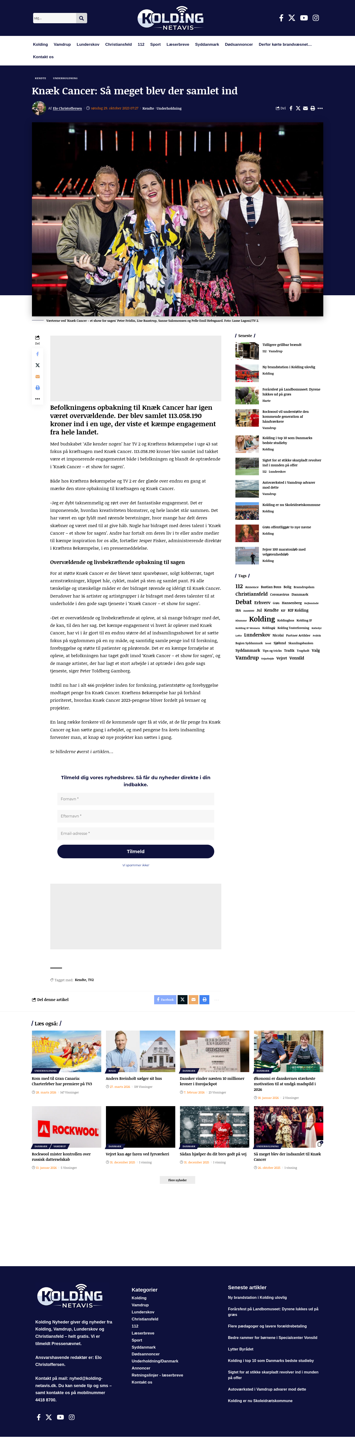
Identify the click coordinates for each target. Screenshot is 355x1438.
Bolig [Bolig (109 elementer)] (287, 587)
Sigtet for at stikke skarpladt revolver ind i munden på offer (291, 463)
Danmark (189, 1072)
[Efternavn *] (136, 816)
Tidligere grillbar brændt (281, 345)
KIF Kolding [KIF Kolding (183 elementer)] (298, 610)
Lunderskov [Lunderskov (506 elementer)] (257, 635)
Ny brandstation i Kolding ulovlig (288, 367)
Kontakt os (43, 57)
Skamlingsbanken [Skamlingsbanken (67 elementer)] (300, 643)
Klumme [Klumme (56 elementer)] (241, 620)
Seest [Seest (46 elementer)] (268, 643)
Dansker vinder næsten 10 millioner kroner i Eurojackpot (212, 1082)
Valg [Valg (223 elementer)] (316, 650)
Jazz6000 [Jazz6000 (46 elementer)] (248, 611)
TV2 (91, 980)
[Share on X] (298, 108)
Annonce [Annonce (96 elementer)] (252, 587)
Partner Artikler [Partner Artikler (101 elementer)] (298, 635)
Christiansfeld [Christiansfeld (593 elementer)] (251, 594)
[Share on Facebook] (291, 108)
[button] (312, 108)
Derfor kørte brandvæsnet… (285, 44)
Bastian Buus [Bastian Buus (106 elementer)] (271, 587)
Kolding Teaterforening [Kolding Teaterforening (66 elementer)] (293, 628)
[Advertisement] (136, 369)
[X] (291, 18)
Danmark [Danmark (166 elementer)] (300, 594)
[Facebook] (281, 18)
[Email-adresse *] (136, 834)
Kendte (41, 78)
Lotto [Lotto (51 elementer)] (238, 636)
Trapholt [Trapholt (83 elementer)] (303, 651)
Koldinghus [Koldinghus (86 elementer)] (285, 620)
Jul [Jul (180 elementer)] (259, 610)
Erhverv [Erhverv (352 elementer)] (262, 603)
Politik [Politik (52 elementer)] (317, 636)
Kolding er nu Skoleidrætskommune (291, 505)
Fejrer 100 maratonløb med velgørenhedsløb (284, 552)
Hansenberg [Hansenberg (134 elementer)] (292, 603)
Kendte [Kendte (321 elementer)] (271, 610)
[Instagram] (316, 18)
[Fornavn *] (136, 799)
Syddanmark (207, 44)
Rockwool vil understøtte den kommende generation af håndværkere (285, 417)
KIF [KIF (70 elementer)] (283, 611)
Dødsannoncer (239, 44)
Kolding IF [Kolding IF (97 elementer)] (304, 620)
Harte (266, 401)
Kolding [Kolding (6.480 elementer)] (262, 619)
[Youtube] (304, 18)
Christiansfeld (118, 44)
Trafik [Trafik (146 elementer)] (289, 650)
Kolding (40, 44)
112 (141, 44)
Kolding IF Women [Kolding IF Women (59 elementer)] (247, 628)
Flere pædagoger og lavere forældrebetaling (267, 1328)
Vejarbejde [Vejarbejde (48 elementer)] (267, 659)
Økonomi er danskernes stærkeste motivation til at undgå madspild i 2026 (285, 1085)
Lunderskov (88, 44)
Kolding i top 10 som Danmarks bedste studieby (271, 1362)
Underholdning (66, 78)
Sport (155, 44)
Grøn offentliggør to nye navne (286, 527)
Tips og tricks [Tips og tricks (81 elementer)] (271, 651)
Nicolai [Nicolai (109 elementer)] (278, 635)
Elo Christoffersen (68, 108)
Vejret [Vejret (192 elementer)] (282, 658)
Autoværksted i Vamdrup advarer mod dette (267, 1391)
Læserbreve (178, 44)
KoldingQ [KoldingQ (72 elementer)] (268, 628)
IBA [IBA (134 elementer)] (238, 610)
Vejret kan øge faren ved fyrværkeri (138, 1155)
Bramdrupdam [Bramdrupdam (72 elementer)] (304, 587)
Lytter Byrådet (240, 1351)
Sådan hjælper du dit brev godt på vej (213, 1155)
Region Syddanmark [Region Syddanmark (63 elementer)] (249, 643)
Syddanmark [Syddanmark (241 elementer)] (247, 650)
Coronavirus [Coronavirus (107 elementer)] (279, 594)
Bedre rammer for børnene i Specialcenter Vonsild (272, 1339)
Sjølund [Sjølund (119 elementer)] (280, 643)
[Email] (305, 108)
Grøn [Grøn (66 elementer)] (276, 603)
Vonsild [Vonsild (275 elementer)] (296, 658)
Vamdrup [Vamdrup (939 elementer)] (247, 657)
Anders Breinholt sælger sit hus (134, 1079)
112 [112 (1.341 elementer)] (239, 586)
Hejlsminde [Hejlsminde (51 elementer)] (311, 603)
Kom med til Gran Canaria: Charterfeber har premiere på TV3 (62, 1082)
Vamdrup (62, 44)
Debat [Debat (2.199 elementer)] (243, 602)
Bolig (112, 1072)
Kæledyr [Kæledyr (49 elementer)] (317, 628)
